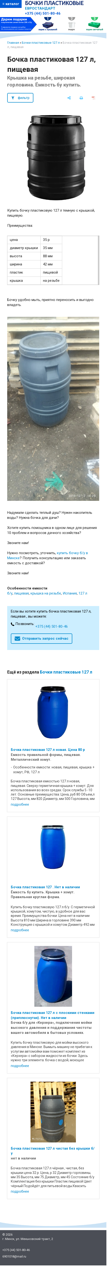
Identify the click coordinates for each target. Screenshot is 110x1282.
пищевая (21, 593)
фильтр (24, 98)
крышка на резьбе (46, 593)
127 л (83, 593)
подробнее (20, 804)
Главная (13, 42)
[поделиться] (69, 98)
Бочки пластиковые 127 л (41, 42)
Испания (70, 593)
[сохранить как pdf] (93, 98)
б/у (9, 593)
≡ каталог (10, 4)
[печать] (81, 98)
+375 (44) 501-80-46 (43, 13)
